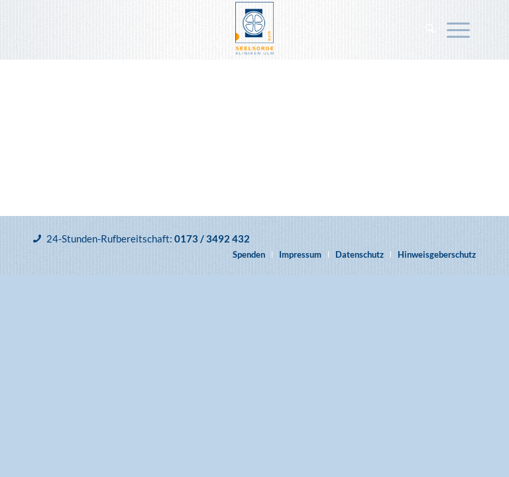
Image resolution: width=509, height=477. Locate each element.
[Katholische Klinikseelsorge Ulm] (254, 30)
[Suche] (430, 30)
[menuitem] (430, 30)
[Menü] (458, 30)
